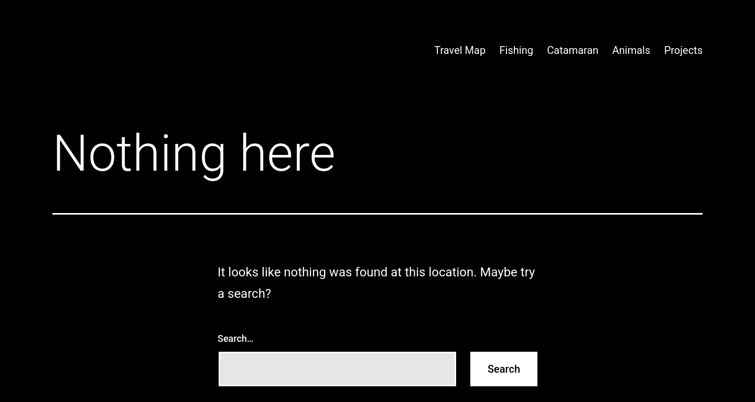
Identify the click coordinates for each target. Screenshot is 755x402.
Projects (683, 50)
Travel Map (460, 50)
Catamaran (572, 50)
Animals (631, 50)
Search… (236, 338)
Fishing (516, 50)
